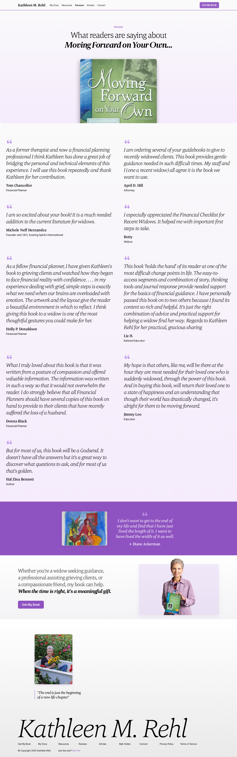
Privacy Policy (166, 744)
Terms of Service (188, 744)
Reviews (79, 5)
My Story (54, 5)
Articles (90, 5)
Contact (101, 5)
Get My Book (24, 744)
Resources (67, 5)
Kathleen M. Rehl (31, 5)
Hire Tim (76, 750)
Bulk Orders (125, 744)
